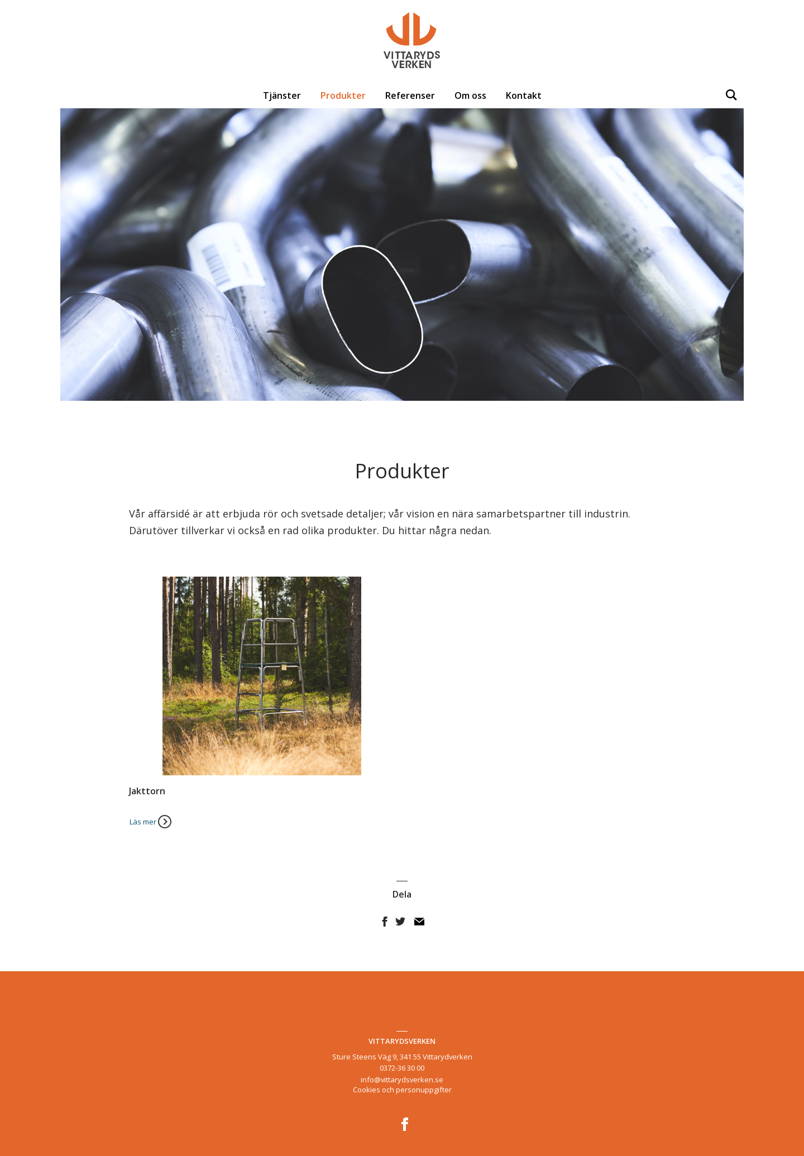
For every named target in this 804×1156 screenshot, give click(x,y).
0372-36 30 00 (402, 1068)
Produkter (343, 95)
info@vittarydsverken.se (402, 1080)
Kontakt (524, 95)
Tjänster (282, 95)
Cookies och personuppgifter (402, 1090)
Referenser (410, 95)
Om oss (470, 95)
